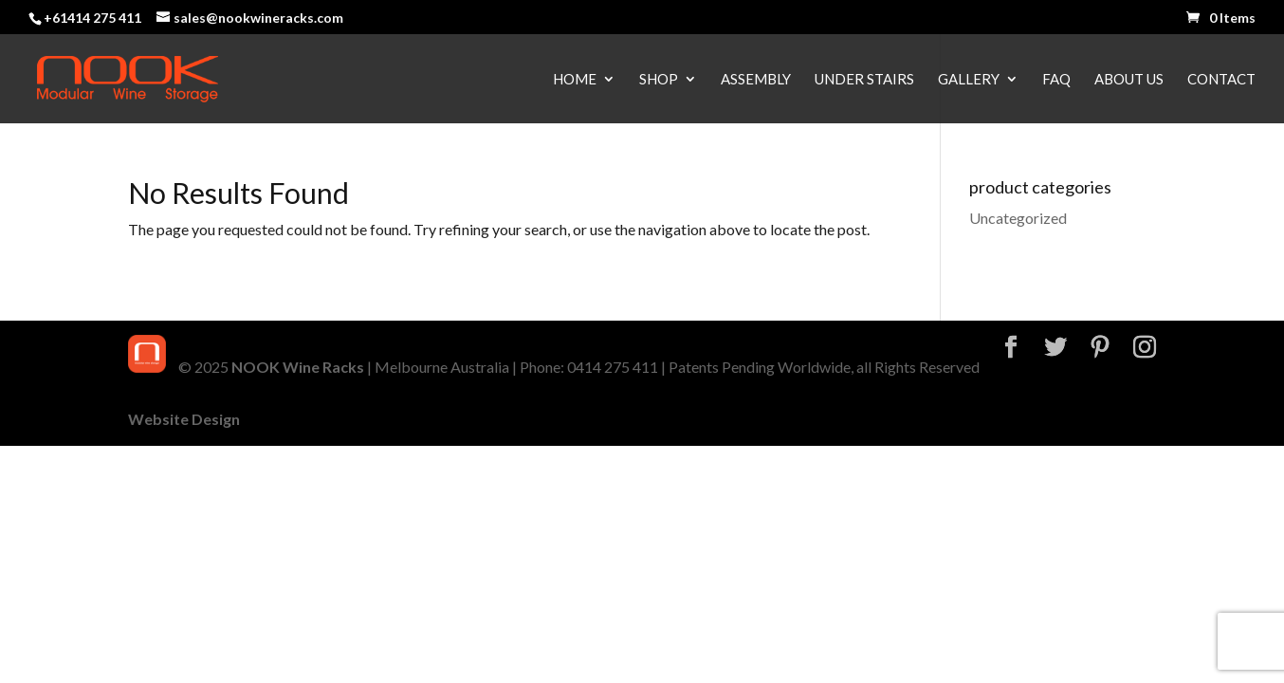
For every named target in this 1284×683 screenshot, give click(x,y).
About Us (1129, 79)
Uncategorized (1018, 218)
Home (574, 79)
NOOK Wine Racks (297, 367)
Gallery (969, 79)
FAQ (1056, 79)
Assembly (756, 79)
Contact (1221, 79)
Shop (658, 79)
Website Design (184, 419)
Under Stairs (864, 79)
